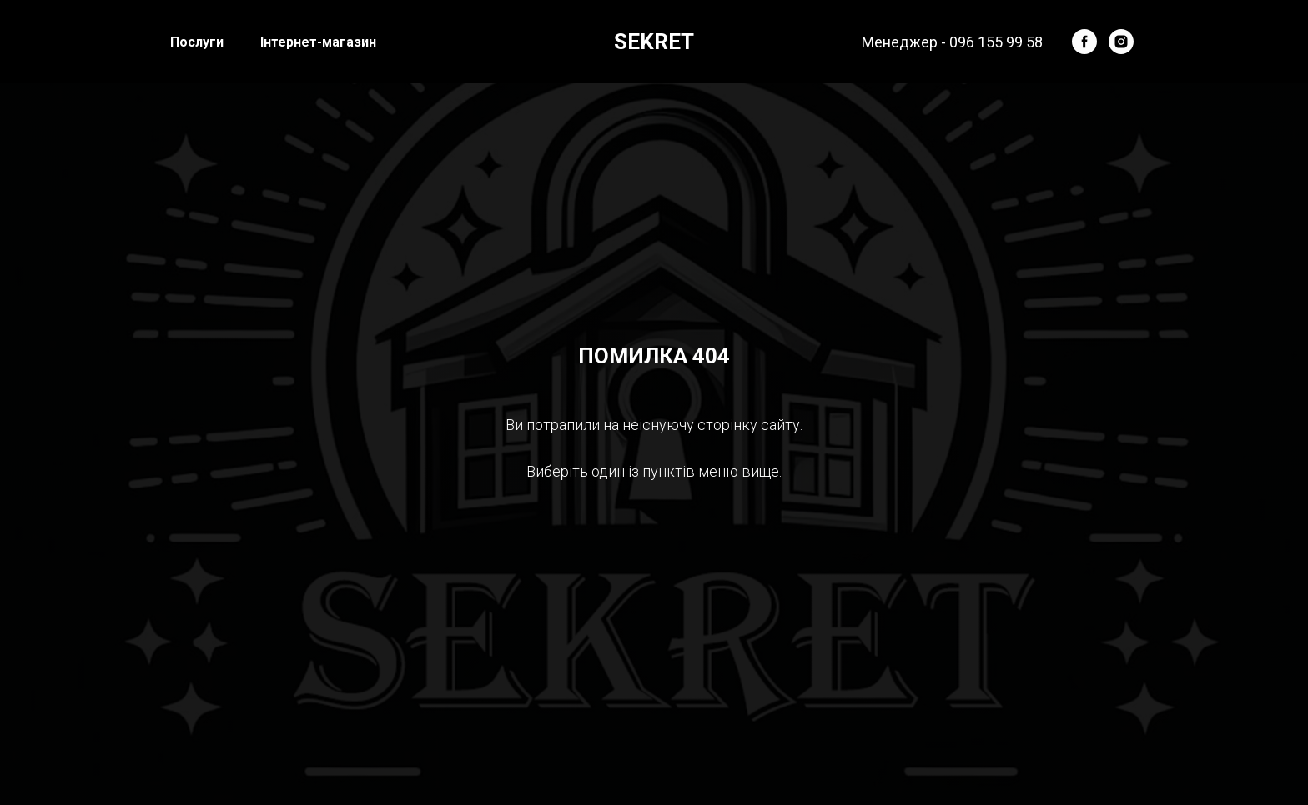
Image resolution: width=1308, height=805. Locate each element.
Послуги (197, 42)
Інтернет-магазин (318, 42)
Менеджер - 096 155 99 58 (952, 42)
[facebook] (1084, 41)
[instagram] (1121, 41)
